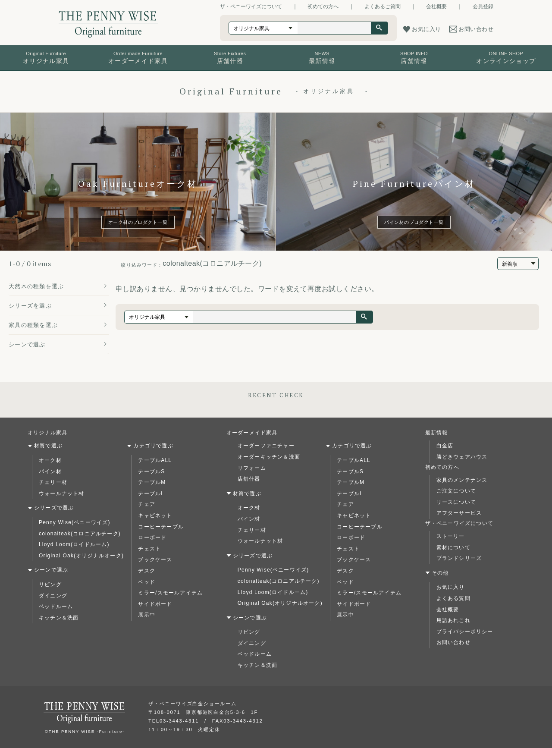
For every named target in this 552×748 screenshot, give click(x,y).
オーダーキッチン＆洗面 (269, 457)
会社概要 (436, 6)
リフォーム (252, 468)
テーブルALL (155, 460)
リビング (50, 584)
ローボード (152, 537)
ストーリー (450, 536)
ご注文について (456, 491)
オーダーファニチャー (266, 446)
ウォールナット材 (62, 493)
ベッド (146, 582)
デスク (146, 571)
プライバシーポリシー (464, 632)
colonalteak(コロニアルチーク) (80, 534)
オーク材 (50, 460)
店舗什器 (249, 479)
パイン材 (50, 471)
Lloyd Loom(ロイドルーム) (74, 544)
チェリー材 (53, 482)
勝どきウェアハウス (462, 457)
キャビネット (155, 515)
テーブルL (151, 493)
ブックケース (155, 559)
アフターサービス (459, 513)
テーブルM (152, 482)
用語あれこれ (453, 620)
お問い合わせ (453, 642)
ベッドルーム (56, 606)
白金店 (445, 446)
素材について (453, 547)
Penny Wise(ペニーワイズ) (74, 522)
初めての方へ (323, 6)
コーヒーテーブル (161, 527)
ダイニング (53, 596)
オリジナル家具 (47, 433)
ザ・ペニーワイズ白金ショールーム (192, 703)
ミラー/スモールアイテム (170, 593)
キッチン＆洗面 (58, 618)
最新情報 (436, 433)
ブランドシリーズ (459, 558)
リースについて (456, 502)
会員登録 (483, 6)
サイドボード (155, 604)
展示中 (146, 615)
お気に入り (450, 587)
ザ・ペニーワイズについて (251, 6)
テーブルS (151, 471)
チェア (146, 504)
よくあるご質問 (382, 6)
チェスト (149, 549)
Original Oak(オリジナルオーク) (81, 556)
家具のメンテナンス (462, 480)
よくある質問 (453, 598)
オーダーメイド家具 (252, 433)
